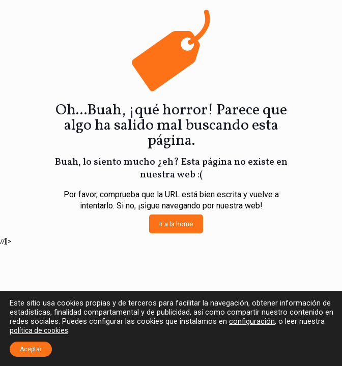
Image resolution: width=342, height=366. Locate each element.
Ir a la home (176, 224)
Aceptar (31, 349)
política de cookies (39, 330)
